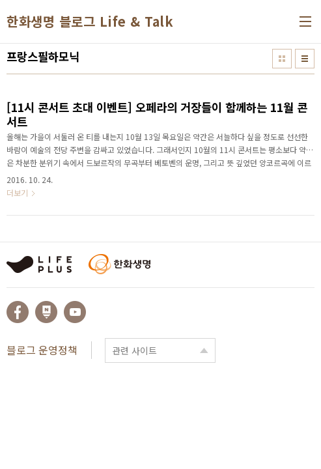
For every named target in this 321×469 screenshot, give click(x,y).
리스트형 (304, 58)
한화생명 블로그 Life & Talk (90, 21)
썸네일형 (282, 58)
